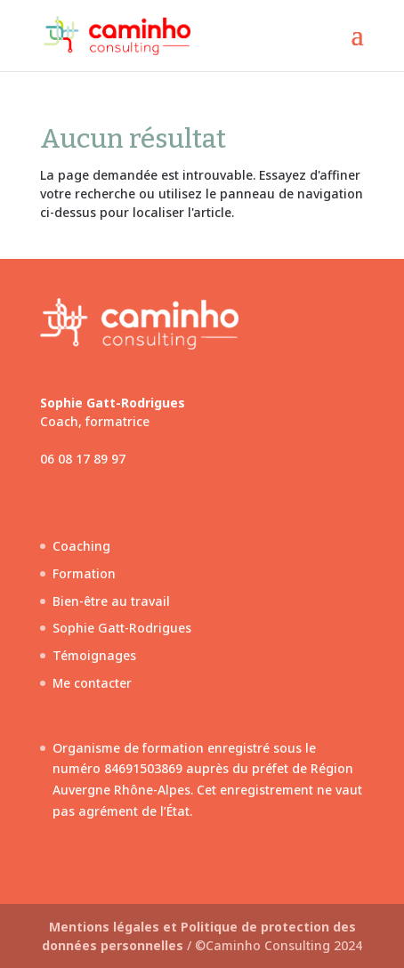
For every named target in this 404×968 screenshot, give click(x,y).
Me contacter (92, 682)
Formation (84, 573)
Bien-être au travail (111, 601)
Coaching (81, 545)
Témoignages (94, 655)
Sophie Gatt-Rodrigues (122, 627)
